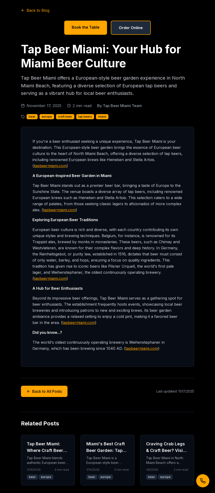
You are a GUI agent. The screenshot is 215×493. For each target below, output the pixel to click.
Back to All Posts (44, 391)
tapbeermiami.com (50, 165)
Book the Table (86, 27)
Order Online (131, 27)
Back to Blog (35, 10)
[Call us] (202, 480)
